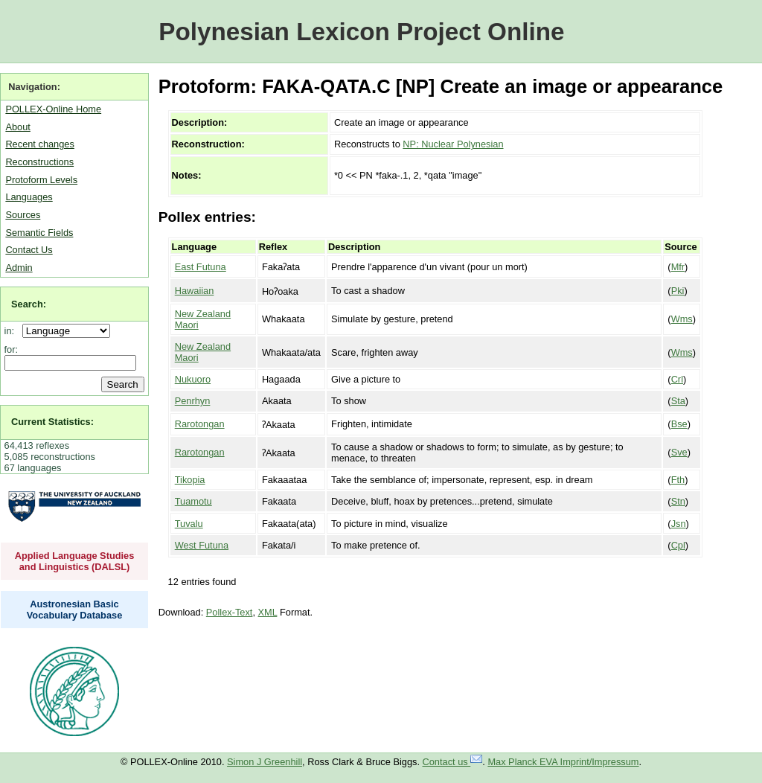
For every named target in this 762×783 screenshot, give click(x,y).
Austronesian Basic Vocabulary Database (75, 609)
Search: (28, 304)
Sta (678, 400)
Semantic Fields (39, 232)
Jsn (678, 523)
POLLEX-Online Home (53, 109)
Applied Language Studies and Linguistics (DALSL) (75, 561)
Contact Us (28, 249)
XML (268, 612)
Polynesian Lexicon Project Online (361, 31)
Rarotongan (200, 423)
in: (12, 330)
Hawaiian (194, 290)
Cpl (678, 545)
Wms (682, 319)
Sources (22, 214)
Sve (679, 452)
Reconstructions (39, 161)
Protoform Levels (41, 179)
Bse (679, 423)
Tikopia (190, 479)
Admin (18, 267)
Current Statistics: (52, 421)
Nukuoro (193, 379)
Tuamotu (193, 501)
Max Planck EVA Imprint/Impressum (562, 761)
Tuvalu (189, 523)
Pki (678, 290)
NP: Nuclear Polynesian (453, 144)
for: (11, 349)
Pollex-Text (229, 612)
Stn (678, 501)
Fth (678, 479)
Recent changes (39, 144)
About (17, 126)
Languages (28, 196)
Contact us (453, 761)
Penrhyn (193, 400)
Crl (677, 379)
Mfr (678, 266)
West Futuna (201, 545)
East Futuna (200, 266)
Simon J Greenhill (264, 761)
